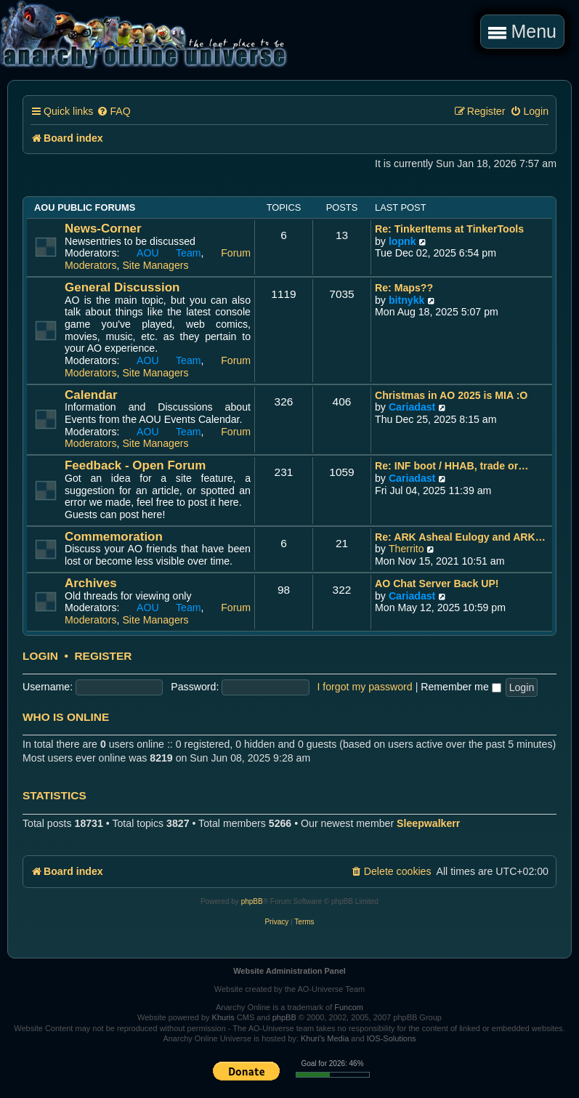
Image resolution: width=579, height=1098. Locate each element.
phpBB (252, 901)
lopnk (402, 241)
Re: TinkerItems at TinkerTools (449, 229)
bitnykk (407, 300)
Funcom (348, 1007)
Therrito (406, 548)
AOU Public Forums (84, 207)
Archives (91, 583)
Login (40, 656)
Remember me (461, 687)
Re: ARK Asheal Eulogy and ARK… (460, 537)
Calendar (91, 395)
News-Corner (103, 228)
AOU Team (169, 253)
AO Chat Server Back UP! (437, 583)
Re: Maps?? (404, 288)
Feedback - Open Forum (135, 465)
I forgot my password (364, 687)
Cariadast (412, 407)
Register (102, 656)
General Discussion (122, 287)
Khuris (223, 1017)
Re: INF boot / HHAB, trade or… (451, 466)
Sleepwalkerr (428, 823)
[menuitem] (113, 111)
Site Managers (155, 265)
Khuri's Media (325, 1038)
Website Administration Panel (289, 970)
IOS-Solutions (391, 1038)
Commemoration (114, 537)
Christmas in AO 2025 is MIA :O (451, 395)
